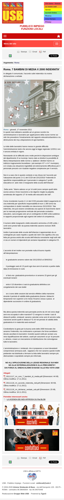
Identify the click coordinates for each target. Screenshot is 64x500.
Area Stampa (50, 19)
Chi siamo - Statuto (52, 4)
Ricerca (48, 16)
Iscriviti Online (51, 13)
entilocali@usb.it (43, 483)
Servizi (48, 10)
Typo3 (43, 494)
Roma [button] (16, 63)
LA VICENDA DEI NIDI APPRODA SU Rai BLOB (26, 399)
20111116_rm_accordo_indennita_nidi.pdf (23, 383)
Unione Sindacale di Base (24, 487)
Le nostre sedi (51, 7)
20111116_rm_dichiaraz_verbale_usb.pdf (23, 389)
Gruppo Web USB (21, 494)
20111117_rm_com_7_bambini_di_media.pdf (24, 376)
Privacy (48, 22)
